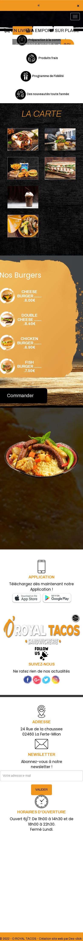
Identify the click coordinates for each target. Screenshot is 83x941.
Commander (20, 395)
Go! (67, 44)
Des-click (75, 938)
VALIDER (41, 789)
